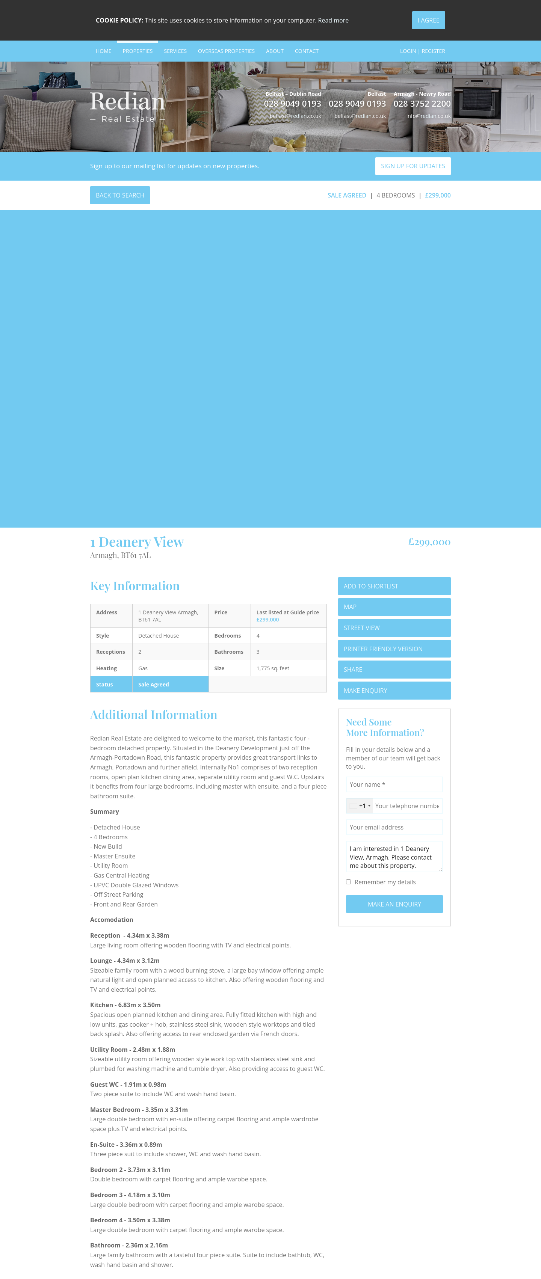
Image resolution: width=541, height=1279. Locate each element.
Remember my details (385, 882)
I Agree (429, 20)
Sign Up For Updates (413, 166)
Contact (307, 50)
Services (175, 50)
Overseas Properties (226, 50)
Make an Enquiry (394, 904)
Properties (138, 50)
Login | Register (422, 50)
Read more (333, 20)
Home (104, 50)
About (275, 50)
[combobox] (359, 805)
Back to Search (120, 195)
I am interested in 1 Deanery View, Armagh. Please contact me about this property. (394, 856)
